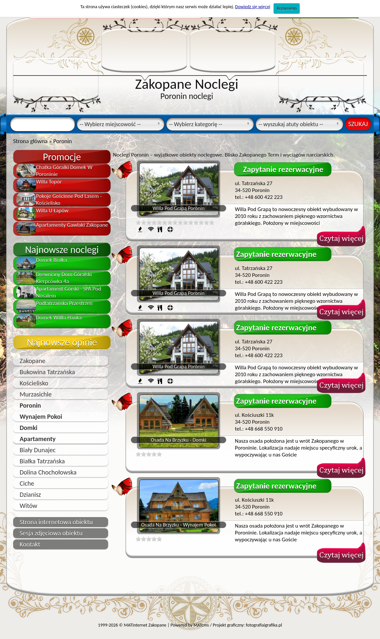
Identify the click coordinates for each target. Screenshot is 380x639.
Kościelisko (34, 383)
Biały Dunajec (38, 450)
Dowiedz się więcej (252, 7)
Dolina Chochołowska (48, 472)
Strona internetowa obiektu (56, 522)
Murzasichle (36, 394)
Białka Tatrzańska (42, 461)
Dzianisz (30, 494)
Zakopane (32, 361)
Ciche (27, 483)
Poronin (30, 405)
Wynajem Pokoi (41, 416)
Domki (28, 428)
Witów (28, 506)
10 (159, 222)
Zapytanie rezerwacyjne (283, 169)
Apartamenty (38, 439)
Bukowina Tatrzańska (47, 372)
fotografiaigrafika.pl (264, 625)
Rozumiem (286, 8)
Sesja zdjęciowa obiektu (51, 533)
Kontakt (30, 544)
